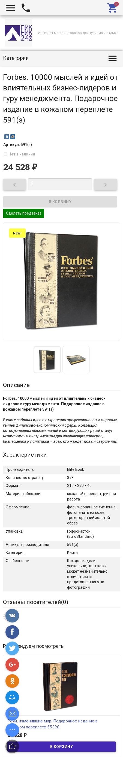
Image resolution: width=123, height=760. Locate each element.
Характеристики (25, 454)
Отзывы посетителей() (35, 602)
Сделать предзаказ (23, 213)
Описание (16, 385)
